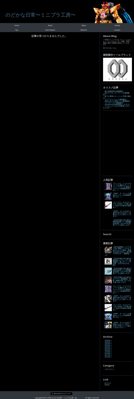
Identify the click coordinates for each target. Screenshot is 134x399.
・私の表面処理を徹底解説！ (114, 91)
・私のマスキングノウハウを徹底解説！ (116, 94)
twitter (107, 385)
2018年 (107, 353)
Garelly (117, 25)
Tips (16, 30)
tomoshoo (81, 398)
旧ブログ (108, 383)
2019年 (107, 352)
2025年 (107, 342)
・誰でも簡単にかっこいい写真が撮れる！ (117, 97)
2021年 (107, 349)
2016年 (107, 357)
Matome (84, 30)
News (84, 25)
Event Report (50, 30)
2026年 (107, 340)
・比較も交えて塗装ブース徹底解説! (116, 101)
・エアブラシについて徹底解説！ (115, 99)
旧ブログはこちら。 (110, 48)
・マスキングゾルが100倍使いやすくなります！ (117, 107)
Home (16, 25)
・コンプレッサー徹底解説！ (114, 103)
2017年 (107, 355)
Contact (117, 30)
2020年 (107, 350)
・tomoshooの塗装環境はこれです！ (117, 104)
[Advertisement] (118, 143)
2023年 (107, 345)
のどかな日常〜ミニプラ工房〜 (40, 14)
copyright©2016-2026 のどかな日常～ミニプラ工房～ (56, 398)
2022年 (107, 347)
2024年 (107, 344)
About (50, 25)
